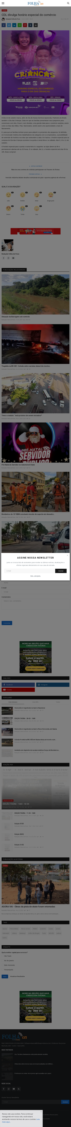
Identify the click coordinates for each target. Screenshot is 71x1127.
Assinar (60, 571)
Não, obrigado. (35, 576)
